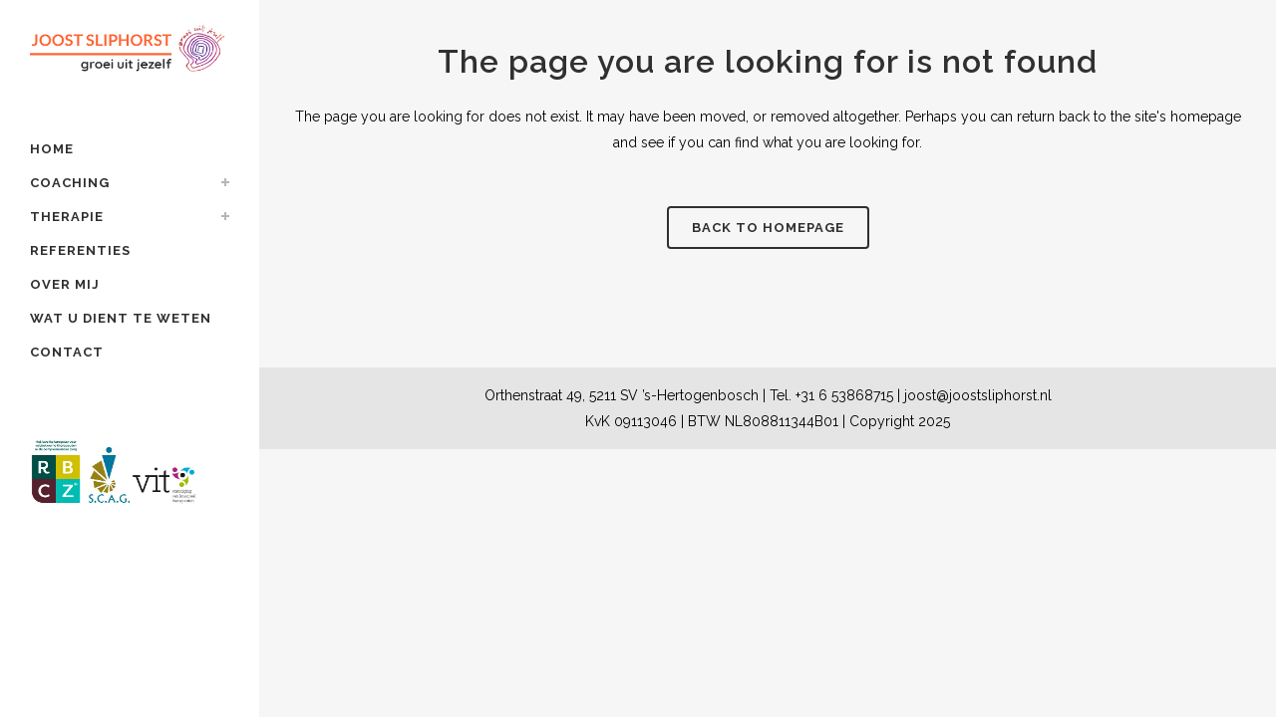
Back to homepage (768, 227)
